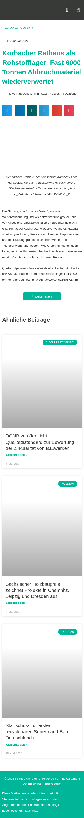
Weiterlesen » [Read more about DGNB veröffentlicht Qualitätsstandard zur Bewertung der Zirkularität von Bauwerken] (16, 455)
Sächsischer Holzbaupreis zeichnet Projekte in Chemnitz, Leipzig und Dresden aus (37, 590)
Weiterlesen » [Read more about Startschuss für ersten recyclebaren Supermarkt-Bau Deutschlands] (16, 744)
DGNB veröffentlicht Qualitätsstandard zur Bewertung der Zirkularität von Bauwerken (40, 442)
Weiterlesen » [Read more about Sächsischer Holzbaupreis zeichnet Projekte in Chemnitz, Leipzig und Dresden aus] (16, 603)
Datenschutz (31, 783)
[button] (67, 10)
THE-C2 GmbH (69, 778)
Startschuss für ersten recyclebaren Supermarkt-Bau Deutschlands (37, 731)
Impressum (53, 783)
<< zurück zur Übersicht (16, 27)
